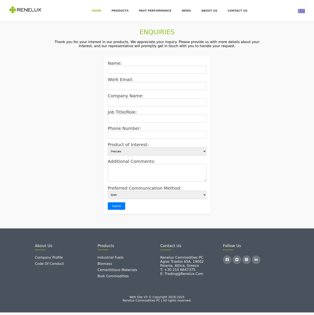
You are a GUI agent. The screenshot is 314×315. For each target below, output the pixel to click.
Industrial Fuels (110, 260)
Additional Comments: (131, 161)
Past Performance (155, 10)
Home (96, 10)
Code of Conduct (49, 266)
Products (120, 10)
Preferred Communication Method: (145, 190)
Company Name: (126, 95)
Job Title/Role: (122, 112)
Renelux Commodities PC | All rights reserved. (157, 303)
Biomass (105, 266)
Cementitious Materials (117, 272)
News (186, 10)
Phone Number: (124, 128)
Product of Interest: (128, 144)
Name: (115, 63)
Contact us (237, 10)
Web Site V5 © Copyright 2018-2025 (157, 299)
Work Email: (120, 79)
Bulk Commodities (113, 279)
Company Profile (49, 260)
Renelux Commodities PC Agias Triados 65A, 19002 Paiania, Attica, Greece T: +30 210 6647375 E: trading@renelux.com (182, 268)
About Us (209, 10)
